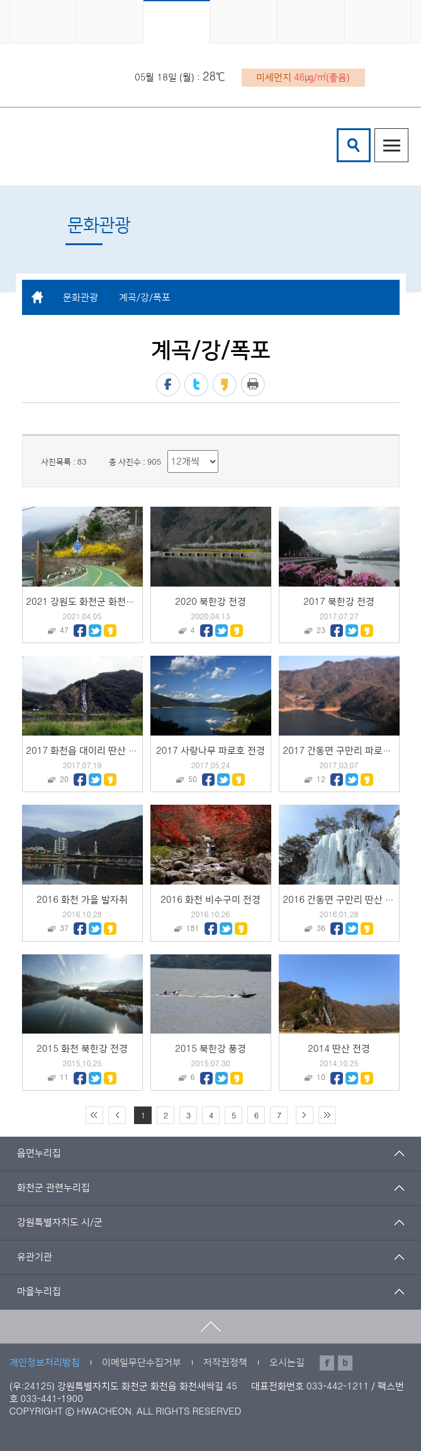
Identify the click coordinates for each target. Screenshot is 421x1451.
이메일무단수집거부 (141, 1362)
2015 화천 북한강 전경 (82, 1049)
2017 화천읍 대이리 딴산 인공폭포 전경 (105, 751)
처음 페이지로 (94, 1115)
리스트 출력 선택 (167, 450)
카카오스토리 (225, 384)
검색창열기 (354, 145)
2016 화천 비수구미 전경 (210, 900)
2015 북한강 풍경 (210, 1049)
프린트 (253, 384)
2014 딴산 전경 (339, 1049)
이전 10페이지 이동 (117, 1115)
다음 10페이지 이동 (304, 1115)
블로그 (345, 1363)
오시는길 (287, 1362)
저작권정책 (225, 1362)
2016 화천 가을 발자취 (82, 900)
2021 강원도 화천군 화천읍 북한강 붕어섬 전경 (119, 602)
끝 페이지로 (327, 1115)
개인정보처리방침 (44, 1362)
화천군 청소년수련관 (102, 146)
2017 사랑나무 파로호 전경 (210, 751)
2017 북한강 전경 (338, 602)
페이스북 (168, 384)
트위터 (196, 384)
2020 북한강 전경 (210, 602)
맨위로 (210, 1326)
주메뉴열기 (391, 145)
